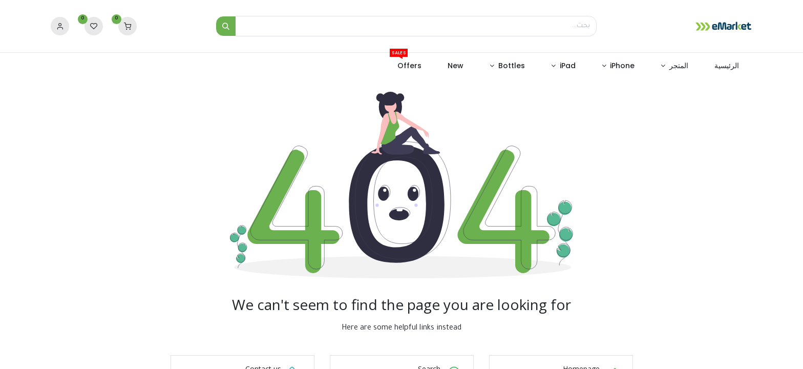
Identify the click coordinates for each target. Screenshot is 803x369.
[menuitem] (727, 66)
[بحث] (226, 26)
